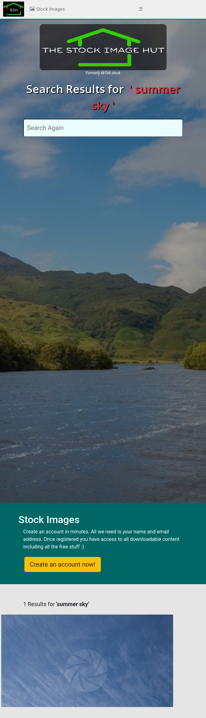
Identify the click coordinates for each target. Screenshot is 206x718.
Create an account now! (62, 564)
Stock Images (47, 9)
